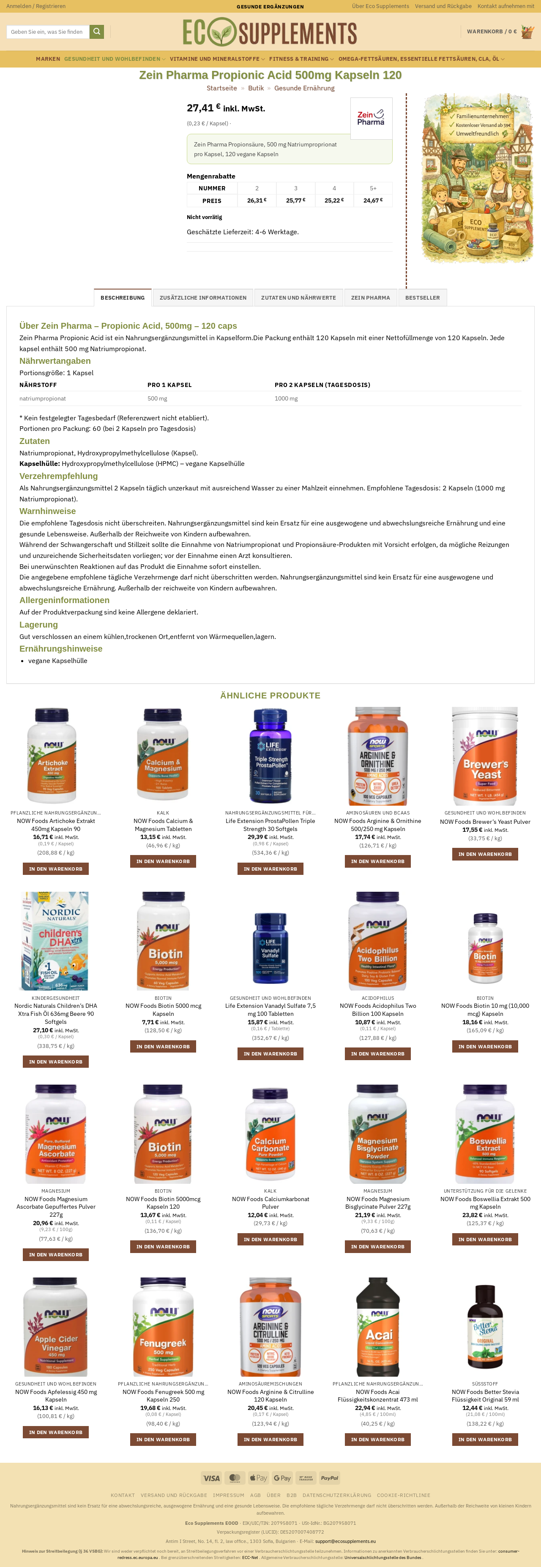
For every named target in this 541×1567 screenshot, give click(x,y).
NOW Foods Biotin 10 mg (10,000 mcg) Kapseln (485, 1010)
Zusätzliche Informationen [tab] (203, 297)
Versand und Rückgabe (443, 6)
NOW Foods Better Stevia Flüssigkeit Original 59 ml (485, 1396)
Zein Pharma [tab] (371, 297)
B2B (292, 1494)
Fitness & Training (301, 59)
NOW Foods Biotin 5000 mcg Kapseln (163, 1010)
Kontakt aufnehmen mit (506, 6)
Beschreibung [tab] (123, 297)
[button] (36, 6)
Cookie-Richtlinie (403, 1494)
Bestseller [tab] (422, 297)
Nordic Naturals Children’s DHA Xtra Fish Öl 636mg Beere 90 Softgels (55, 1013)
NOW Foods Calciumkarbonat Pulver (270, 1203)
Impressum (229, 1494)
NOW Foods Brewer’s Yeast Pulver (485, 821)
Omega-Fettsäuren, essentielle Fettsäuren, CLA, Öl (422, 59)
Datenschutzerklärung (337, 1494)
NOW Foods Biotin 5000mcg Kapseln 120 (163, 1203)
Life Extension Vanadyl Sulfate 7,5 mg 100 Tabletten (270, 1010)
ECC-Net (250, 1557)
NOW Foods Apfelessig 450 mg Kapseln (56, 1396)
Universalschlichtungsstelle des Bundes (383, 1557)
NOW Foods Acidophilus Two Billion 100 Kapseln (378, 1010)
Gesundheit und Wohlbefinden (115, 59)
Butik (256, 88)
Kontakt (123, 1494)
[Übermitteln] (97, 32)
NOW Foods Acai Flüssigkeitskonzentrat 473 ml (378, 1396)
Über (274, 1494)
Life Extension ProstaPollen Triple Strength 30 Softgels (270, 825)
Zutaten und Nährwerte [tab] (298, 297)
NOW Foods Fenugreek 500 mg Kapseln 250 (163, 1396)
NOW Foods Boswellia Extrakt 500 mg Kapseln (485, 1203)
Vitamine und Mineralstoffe (217, 59)
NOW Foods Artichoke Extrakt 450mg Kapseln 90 (56, 825)
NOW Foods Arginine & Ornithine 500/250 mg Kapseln (377, 825)
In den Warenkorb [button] (56, 869)
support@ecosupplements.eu (345, 1541)
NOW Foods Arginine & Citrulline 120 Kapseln (270, 1396)
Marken (48, 58)
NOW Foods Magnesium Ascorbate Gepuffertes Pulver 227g (56, 1206)
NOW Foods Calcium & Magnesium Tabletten (163, 825)
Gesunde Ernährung (304, 88)
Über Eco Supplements (380, 6)
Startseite (222, 88)
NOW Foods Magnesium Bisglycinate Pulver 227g (377, 1203)
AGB (255, 1494)
